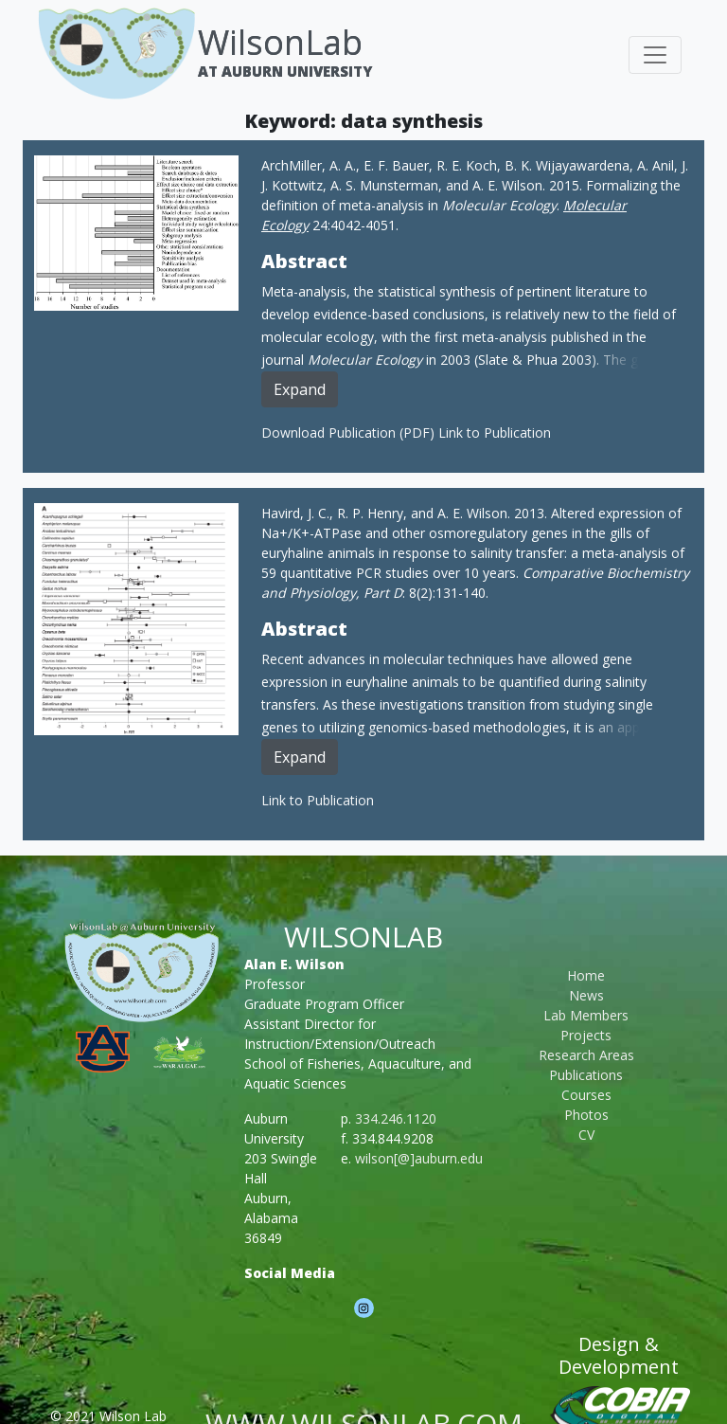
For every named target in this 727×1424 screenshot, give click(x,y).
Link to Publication (494, 433)
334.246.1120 (395, 1118)
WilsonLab (280, 42)
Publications (586, 1075)
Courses (586, 1095)
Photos (586, 1115)
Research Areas (586, 1055)
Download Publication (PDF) (349, 433)
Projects (586, 1035)
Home (586, 975)
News (586, 995)
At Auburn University (285, 71)
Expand (300, 389)
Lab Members (586, 1015)
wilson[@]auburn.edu (419, 1158)
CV (586, 1135)
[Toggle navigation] (655, 55)
